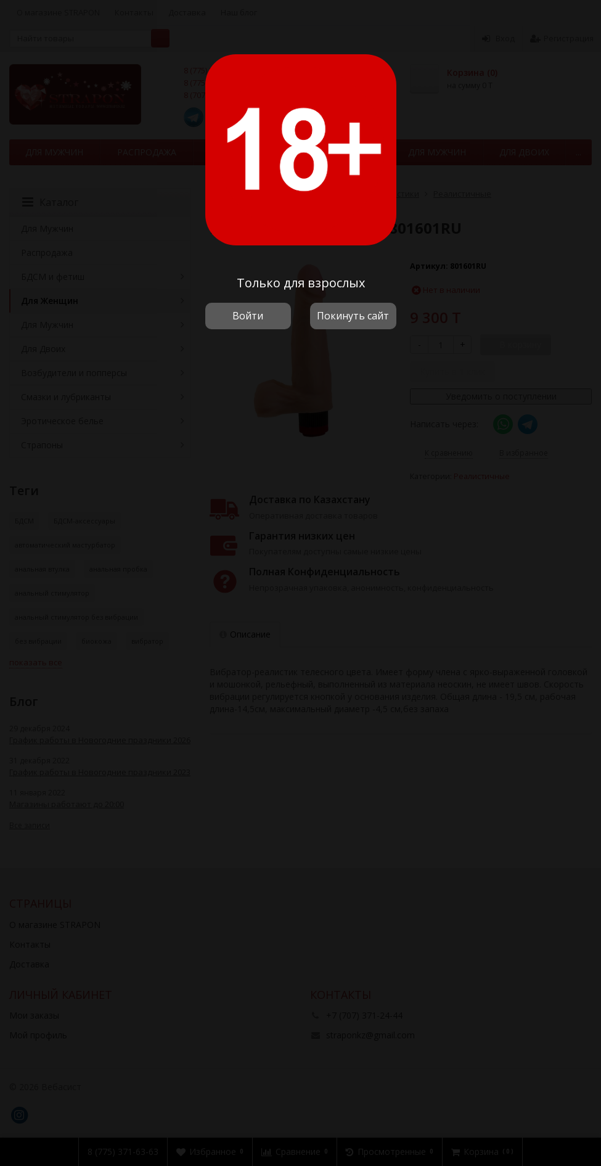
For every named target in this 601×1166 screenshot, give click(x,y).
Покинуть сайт (353, 315)
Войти (247, 315)
